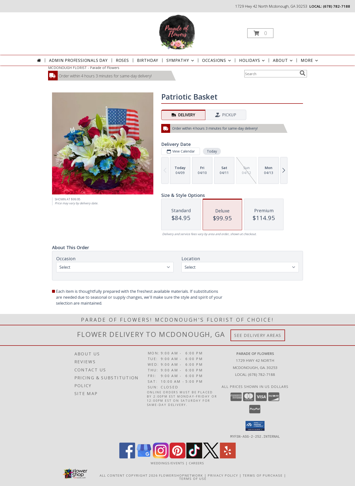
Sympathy (180, 60)
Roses (122, 60)
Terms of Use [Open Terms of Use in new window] (193, 478)
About (283, 60)
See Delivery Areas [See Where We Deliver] (257, 335)
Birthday (147, 60)
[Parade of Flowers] (177, 31)
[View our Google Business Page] (144, 456)
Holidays (252, 60)
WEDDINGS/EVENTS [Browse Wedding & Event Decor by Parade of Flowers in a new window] (168, 463)
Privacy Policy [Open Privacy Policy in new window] (223, 475)
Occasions (217, 60)
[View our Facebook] (127, 456)
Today (212, 151)
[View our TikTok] (194, 456)
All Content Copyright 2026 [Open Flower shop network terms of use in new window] (129, 475)
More (310, 60)
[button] (260, 33)
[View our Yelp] (228, 456)
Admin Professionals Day (78, 60)
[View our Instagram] (161, 456)
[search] (302, 73)
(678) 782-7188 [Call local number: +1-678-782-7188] (336, 6)
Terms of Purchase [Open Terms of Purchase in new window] (263, 475)
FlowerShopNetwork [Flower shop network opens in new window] (181, 475)
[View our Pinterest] (177, 456)
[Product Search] (271, 73)
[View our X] (211, 456)
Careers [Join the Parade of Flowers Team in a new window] (196, 463)
